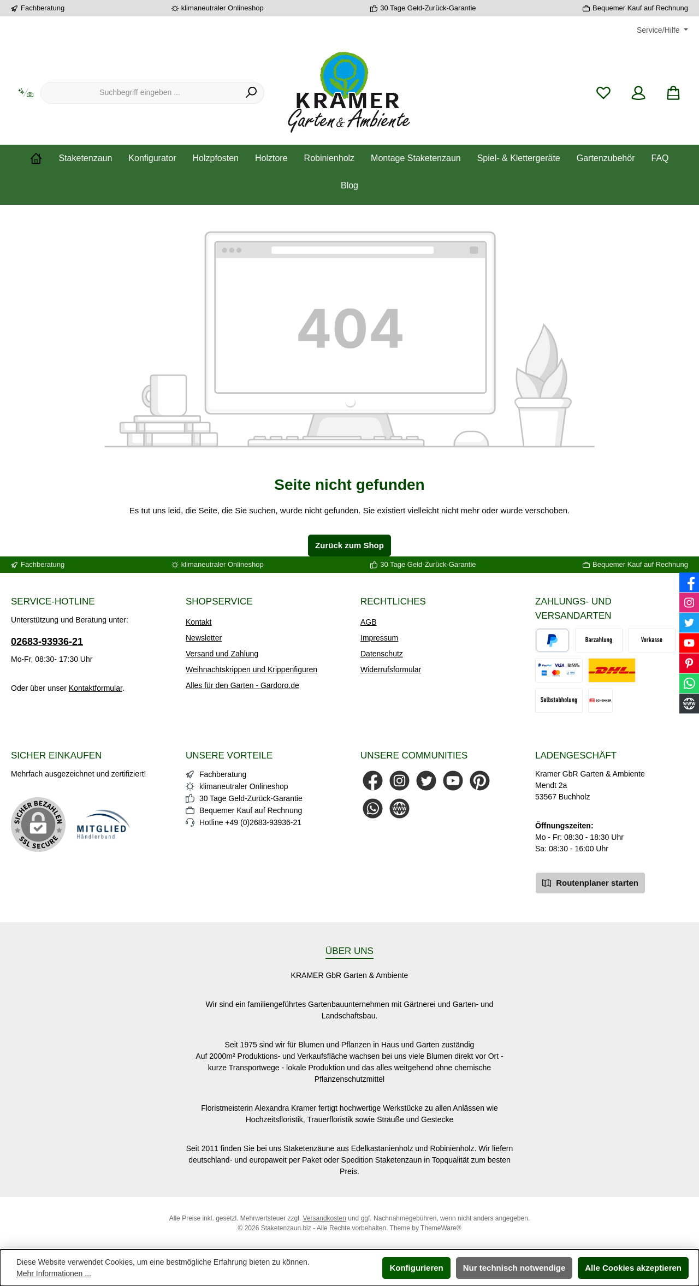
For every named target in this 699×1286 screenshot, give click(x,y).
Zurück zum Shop (349, 545)
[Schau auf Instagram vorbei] (399, 780)
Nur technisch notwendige (514, 1267)
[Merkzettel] (603, 93)
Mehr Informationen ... (53, 1273)
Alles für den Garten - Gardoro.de (242, 685)
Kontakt (198, 622)
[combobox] (139, 93)
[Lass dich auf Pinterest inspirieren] (479, 780)
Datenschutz (381, 653)
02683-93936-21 (47, 641)
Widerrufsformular (390, 669)
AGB (368, 622)
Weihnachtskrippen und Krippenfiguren (251, 669)
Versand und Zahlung (222, 653)
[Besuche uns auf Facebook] (372, 780)
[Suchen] (251, 93)
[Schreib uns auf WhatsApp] (372, 808)
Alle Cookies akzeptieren (633, 1267)
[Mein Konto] (638, 93)
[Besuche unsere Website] (399, 808)
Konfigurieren (416, 1267)
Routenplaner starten (590, 882)
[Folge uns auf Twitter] (426, 780)
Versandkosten (324, 1218)
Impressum (379, 637)
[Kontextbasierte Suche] (25, 93)
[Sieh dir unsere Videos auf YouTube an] (453, 780)
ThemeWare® (440, 1228)
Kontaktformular (95, 688)
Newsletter (204, 637)
